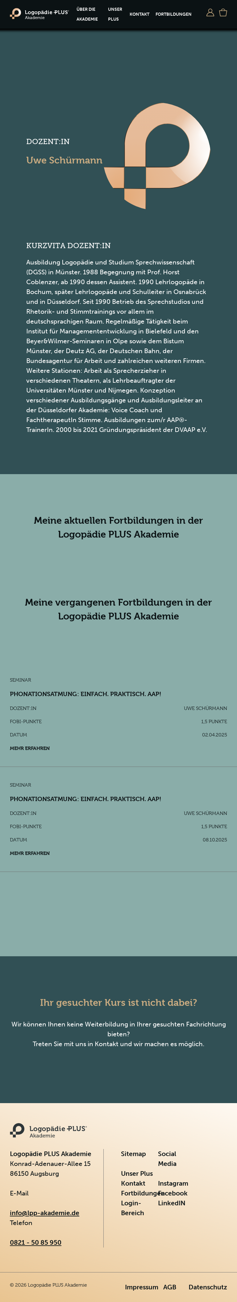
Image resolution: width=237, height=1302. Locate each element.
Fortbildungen (174, 14)
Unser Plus (115, 14)
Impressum (141, 1287)
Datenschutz (208, 1287)
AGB (169, 1287)
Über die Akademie (87, 14)
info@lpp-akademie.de (44, 1213)
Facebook (173, 1193)
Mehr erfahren (30, 748)
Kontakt (139, 14)
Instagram (173, 1183)
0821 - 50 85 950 (35, 1242)
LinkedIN (171, 1203)
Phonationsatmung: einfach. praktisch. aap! (85, 694)
